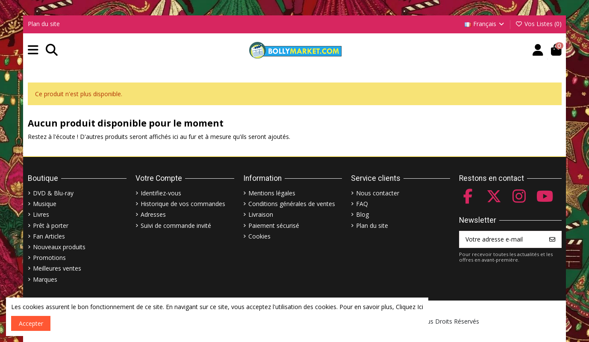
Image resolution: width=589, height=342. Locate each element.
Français (485, 24)
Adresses (153, 214)
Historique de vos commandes (183, 204)
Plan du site (44, 24)
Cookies (259, 236)
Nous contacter (377, 193)
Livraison (260, 214)
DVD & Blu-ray (53, 193)
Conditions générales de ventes (291, 204)
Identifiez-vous (161, 193)
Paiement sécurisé (273, 225)
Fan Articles (49, 236)
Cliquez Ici (409, 307)
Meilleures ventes (57, 268)
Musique (44, 204)
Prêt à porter (50, 225)
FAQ (362, 204)
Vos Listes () (538, 24)
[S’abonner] (552, 239)
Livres (41, 214)
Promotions (49, 258)
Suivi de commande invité (176, 225)
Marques (45, 279)
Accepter (31, 323)
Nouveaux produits (59, 247)
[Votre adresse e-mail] (501, 239)
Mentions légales (271, 193)
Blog (362, 214)
